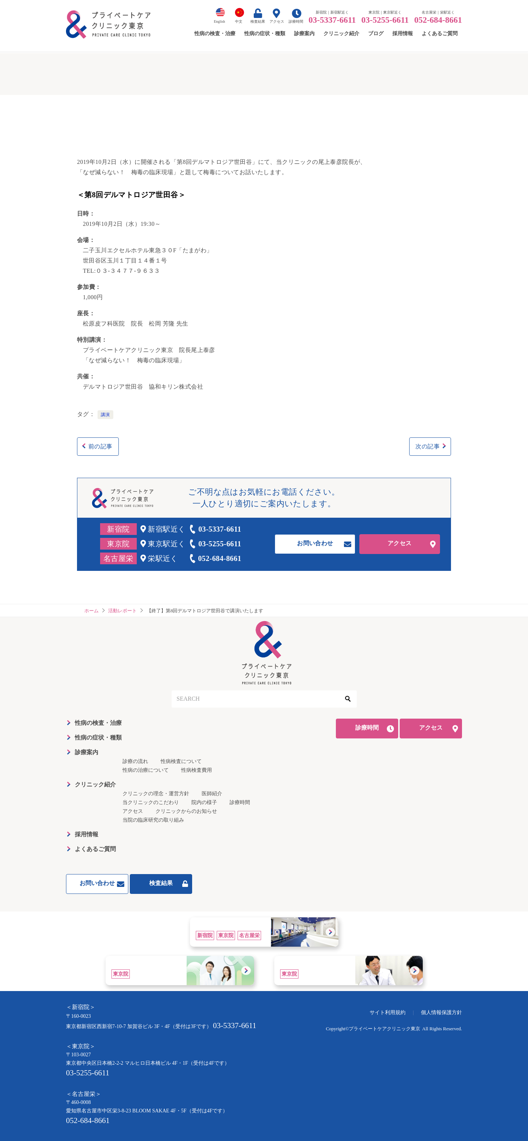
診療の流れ (135, 761)
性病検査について (181, 761)
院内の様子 (204, 802)
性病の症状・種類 (98, 737)
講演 (105, 414)
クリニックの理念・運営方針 (155, 793)
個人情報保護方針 (441, 1012)
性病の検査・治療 (98, 723)
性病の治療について (145, 770)
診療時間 (296, 21)
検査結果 (257, 21)
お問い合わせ (315, 543)
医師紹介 (212, 793)
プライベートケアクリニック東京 (384, 1028)
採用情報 (86, 834)
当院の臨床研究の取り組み (153, 820)
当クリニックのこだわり (150, 802)
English (219, 21)
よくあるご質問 (95, 849)
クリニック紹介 (95, 784)
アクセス (277, 21)
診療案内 (86, 752)
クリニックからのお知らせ (186, 811)
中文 (238, 21)
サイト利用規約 (388, 1012)
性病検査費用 (196, 770)
